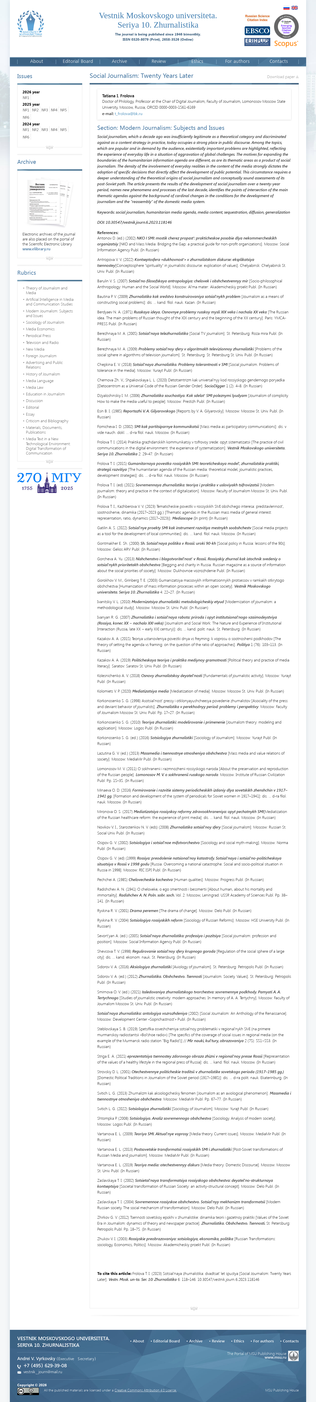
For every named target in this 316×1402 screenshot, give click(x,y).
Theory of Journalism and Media (46, 290)
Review (159, 61)
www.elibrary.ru (36, 248)
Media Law (34, 387)
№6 (26, 117)
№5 (63, 109)
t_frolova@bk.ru (128, 113)
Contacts (278, 61)
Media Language (40, 380)
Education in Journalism (45, 393)
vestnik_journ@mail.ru (42, 1372)
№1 (26, 97)
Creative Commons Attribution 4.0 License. (146, 1390)
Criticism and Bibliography (47, 420)
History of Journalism (43, 373)
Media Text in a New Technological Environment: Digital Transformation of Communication (48, 446)
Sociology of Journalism (45, 322)
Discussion (34, 400)
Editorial (32, 407)
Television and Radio (42, 342)
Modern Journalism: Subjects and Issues (49, 313)
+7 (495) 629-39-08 (45, 1366)
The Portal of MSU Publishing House (263, 1355)
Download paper (283, 76)
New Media (35, 349)
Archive (119, 61)
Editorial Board (78, 61)
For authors (237, 61)
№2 (35, 109)
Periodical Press (38, 335)
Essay (30, 414)
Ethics (197, 61)
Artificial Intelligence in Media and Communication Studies (50, 301)
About (36, 61)
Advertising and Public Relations (44, 365)
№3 (44, 109)
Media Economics (40, 328)
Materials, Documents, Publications (44, 430)
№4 (54, 109)
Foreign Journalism (41, 355)
